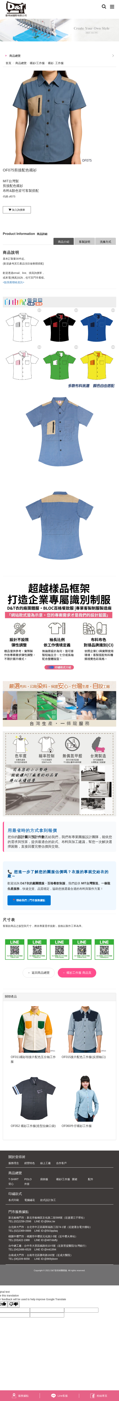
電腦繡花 (29, 1200)
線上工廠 (45, 1163)
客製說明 (84, 241)
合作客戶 (61, 1163)
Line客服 (59, 1396)
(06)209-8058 (22, 1258)
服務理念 (13, 1163)
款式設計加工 (48, 1200)
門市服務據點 (18, 1212)
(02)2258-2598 (22, 1221)
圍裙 (74, 1179)
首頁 (8, 63)
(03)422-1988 (22, 1240)
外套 (27, 1183)
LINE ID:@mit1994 (45, 1249)
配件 (90, 1179)
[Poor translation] (14, 1304)
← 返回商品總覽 (38, 972)
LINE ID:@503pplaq (46, 1230)
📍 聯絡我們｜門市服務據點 (29, 900)
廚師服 (44, 1179)
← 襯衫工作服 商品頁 (77, 972)
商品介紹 (63, 241)
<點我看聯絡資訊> (13, 282)
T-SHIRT (13, 1179)
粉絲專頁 (98, 1395)
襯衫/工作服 (63, 1179)
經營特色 (29, 1163)
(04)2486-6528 (22, 1249)
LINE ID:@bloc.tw (44, 1221)
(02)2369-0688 (22, 1230)
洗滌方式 (105, 241)
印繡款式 (15, 1194)
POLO (28, 1179)
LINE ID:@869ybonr (46, 1258)
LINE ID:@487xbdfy (45, 1240)
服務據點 (20, 1395)
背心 (11, 1183)
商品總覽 (15, 55)
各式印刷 (13, 1200)
